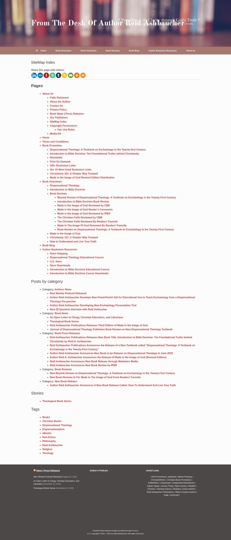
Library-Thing (167, 486)
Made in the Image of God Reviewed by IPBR (83, 213)
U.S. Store (56, 261)
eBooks (46, 433)
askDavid (172, 477)
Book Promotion (63, 50)
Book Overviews (88, 50)
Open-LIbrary (181, 486)
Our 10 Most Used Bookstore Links (70, 169)
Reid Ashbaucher (52, 445)
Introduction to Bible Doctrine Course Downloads (79, 273)
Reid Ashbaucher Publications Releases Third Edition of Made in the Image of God (99, 325)
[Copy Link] (64, 75)
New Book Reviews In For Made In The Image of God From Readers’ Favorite (95, 377)
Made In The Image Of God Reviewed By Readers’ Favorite (92, 225)
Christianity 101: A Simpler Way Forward (74, 173)
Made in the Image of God (65, 233)
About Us (190, 50)
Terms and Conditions (55, 141)
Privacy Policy (58, 109)
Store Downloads (60, 265)
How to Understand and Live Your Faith (73, 241)
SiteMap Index (58, 121)
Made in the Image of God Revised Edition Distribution (82, 177)
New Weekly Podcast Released (68, 293)
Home (41, 50)
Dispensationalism (53, 429)
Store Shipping (59, 253)
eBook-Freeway (185, 477)
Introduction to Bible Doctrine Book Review (83, 201)
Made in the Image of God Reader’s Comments (85, 209)
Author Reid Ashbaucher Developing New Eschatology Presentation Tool (93, 305)
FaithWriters (153, 483)
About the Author (60, 101)
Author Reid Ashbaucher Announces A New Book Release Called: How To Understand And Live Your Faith (113, 385)
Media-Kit (55, 133)
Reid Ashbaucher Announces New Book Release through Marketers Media (94, 361)
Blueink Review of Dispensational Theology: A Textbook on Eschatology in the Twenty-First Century (116, 197)
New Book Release (66, 381)
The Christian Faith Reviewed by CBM (79, 217)
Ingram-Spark (153, 486)
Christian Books (52, 421)
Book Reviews (113, 50)
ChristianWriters (158, 480)
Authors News (63, 289)
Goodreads (166, 483)
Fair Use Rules (66, 129)
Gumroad (174, 495)
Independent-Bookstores (183, 483)
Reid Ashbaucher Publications (160, 492)
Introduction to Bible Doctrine (67, 189)
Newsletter (56, 157)
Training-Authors (164, 489)
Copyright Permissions (63, 125)
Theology (47, 453)
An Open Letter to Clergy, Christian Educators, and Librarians (86, 317)
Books (46, 417)
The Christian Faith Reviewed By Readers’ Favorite (87, 221)
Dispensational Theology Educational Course (77, 257)
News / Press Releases (48, 470)
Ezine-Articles (189, 489)
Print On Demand (60, 161)
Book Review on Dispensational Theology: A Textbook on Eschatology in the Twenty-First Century (115, 229)
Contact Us (56, 105)
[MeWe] (40, 75)
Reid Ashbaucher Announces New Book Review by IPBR (83, 365)
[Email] (70, 75)
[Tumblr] (58, 75)
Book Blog (134, 50)
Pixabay (135, 531)
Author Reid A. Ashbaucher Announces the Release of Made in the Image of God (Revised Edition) (108, 357)
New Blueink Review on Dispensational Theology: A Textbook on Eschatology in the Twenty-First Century (112, 373)
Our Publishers (59, 117)
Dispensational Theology (64, 185)
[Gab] (52, 75)
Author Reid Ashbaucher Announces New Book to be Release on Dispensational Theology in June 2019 (111, 353)
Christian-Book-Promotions (179, 480)
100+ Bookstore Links (63, 165)
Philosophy (49, 441)
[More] (83, 75)
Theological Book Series (64, 321)
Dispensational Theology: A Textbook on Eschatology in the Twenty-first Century (98, 149)
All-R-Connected (158, 477)
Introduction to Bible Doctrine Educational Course (79, 269)
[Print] (77, 75)
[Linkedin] (34, 75)
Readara (177, 489)
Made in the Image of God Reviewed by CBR (83, 205)
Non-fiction (48, 437)
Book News (61, 313)
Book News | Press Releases (67, 113)
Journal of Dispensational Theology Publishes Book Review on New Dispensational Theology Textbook (111, 329)
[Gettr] (46, 75)
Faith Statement (59, 97)
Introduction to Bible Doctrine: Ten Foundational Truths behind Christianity (94, 153)
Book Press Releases (67, 333)
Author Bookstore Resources (163, 50)
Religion (47, 449)
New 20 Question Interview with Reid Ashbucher (78, 309)
